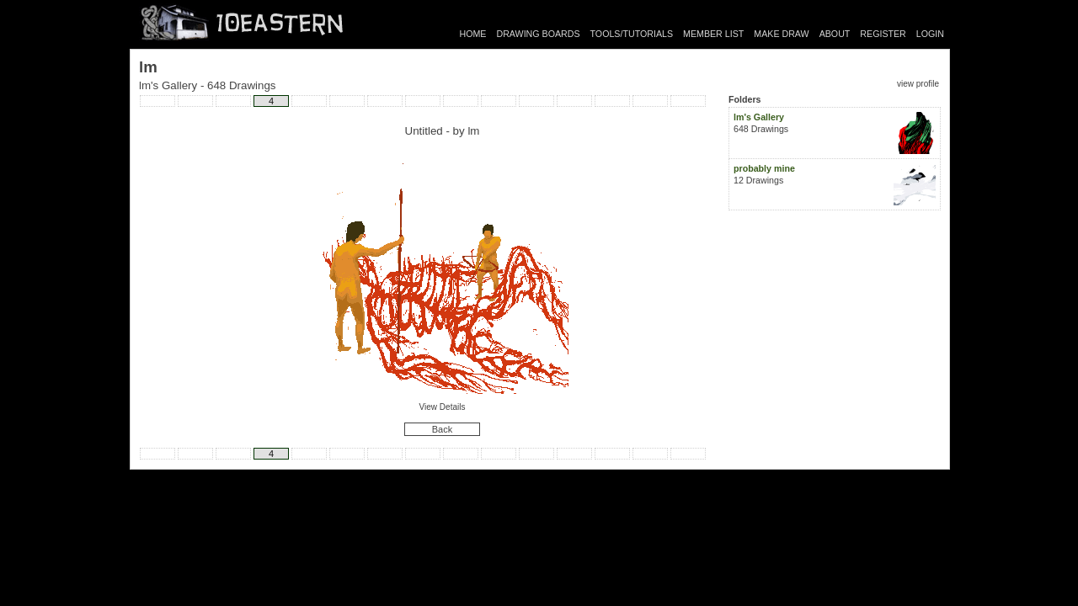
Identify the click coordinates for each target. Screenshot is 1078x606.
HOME (473, 34)
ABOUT (835, 34)
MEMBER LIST (713, 34)
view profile (918, 83)
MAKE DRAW (781, 34)
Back (442, 429)
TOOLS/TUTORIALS (632, 34)
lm (473, 131)
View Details (442, 407)
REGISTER (882, 34)
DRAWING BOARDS (537, 34)
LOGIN (930, 34)
